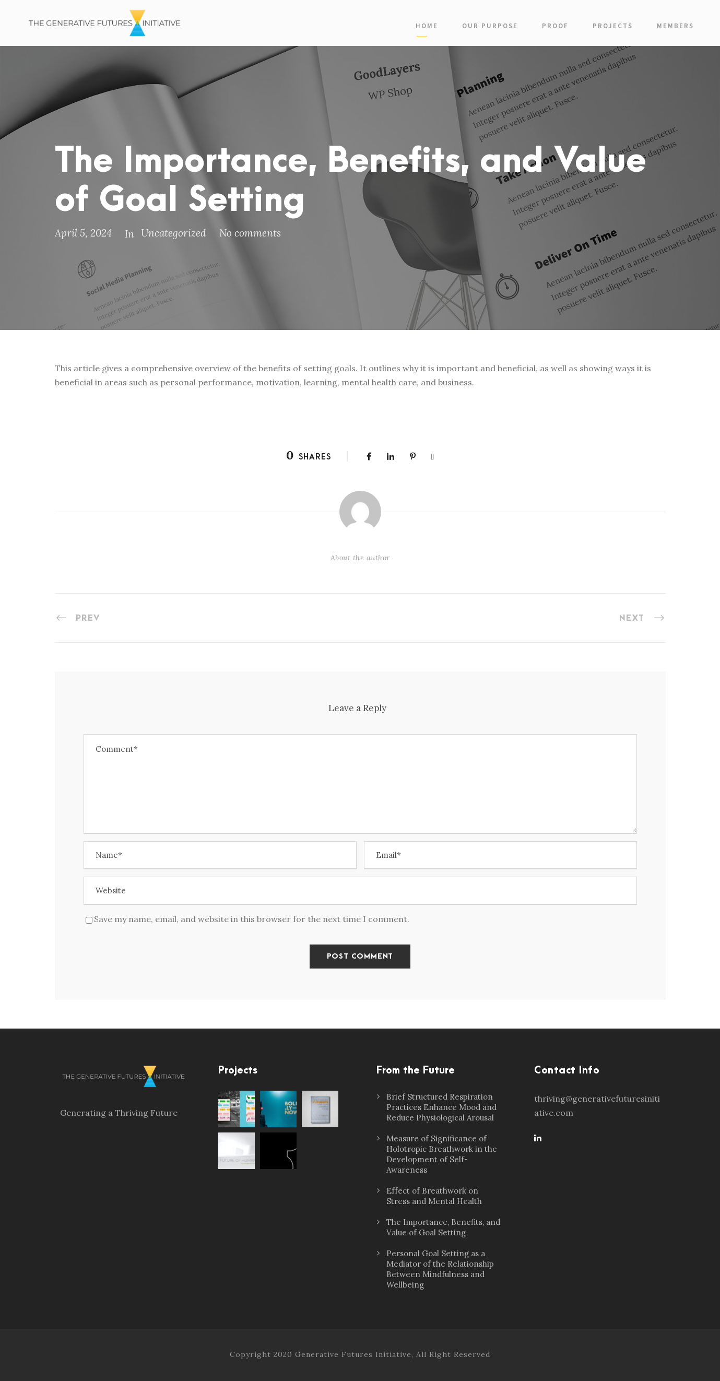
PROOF (555, 25)
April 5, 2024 (83, 233)
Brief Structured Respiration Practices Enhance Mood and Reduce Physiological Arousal (441, 1107)
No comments (250, 233)
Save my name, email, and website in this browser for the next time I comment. (251, 919)
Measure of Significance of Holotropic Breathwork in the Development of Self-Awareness (441, 1154)
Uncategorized (173, 233)
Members (675, 25)
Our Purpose (490, 25)
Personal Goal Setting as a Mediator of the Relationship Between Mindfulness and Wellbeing (440, 1269)
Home (427, 25)
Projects (613, 25)
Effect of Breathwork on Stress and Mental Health (434, 1196)
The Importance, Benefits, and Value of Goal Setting (443, 1227)
